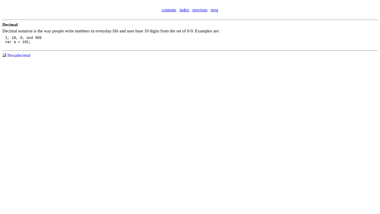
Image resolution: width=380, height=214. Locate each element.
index (184, 9)
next (214, 9)
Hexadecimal (18, 55)
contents (169, 9)
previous (199, 9)
